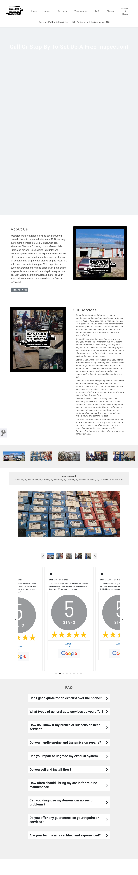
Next (113, 520)
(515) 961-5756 (19, 290)
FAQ (97, 11)
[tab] (56, 673)
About (47, 11)
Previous (24, 520)
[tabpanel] (69, 619)
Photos (110, 11)
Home (34, 11)
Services (62, 11)
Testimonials (81, 11)
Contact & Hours (125, 11)
